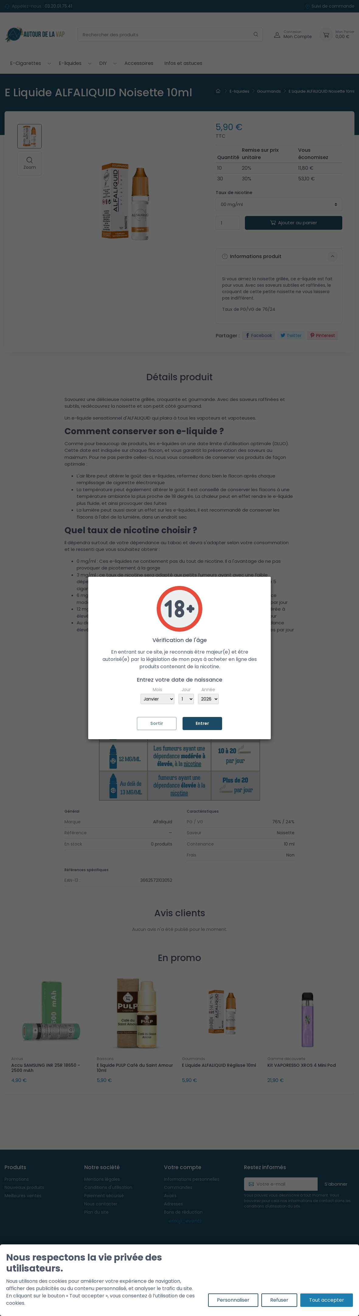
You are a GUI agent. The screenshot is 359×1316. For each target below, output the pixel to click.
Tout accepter (326, 1300)
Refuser (279, 1300)
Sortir (156, 723)
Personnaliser (233, 1300)
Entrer (202, 723)
